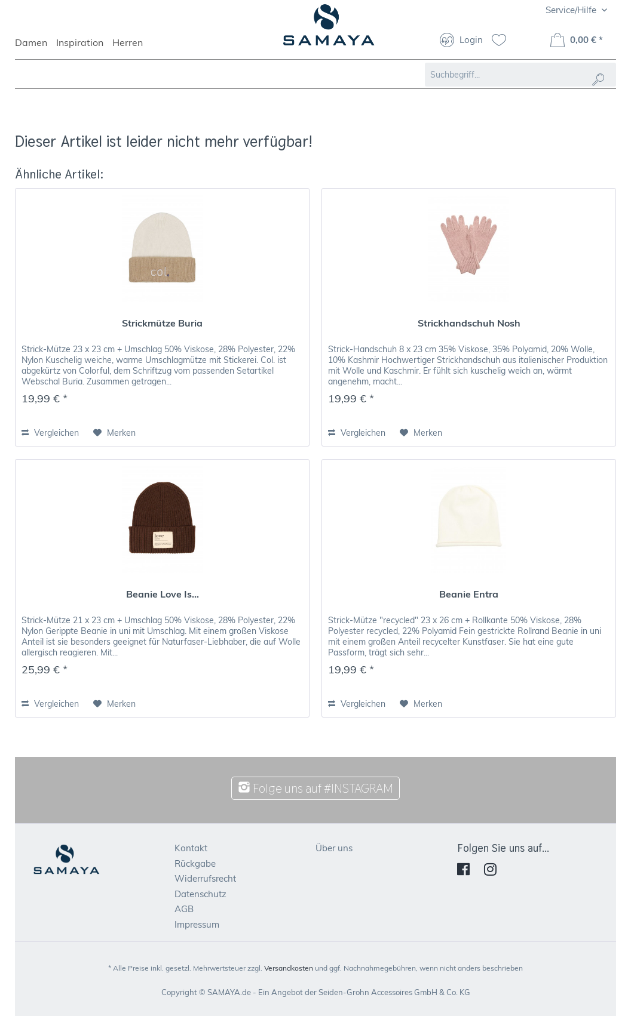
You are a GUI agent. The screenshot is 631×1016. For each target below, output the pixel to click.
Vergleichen (50, 432)
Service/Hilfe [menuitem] (572, 10)
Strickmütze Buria (162, 323)
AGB (184, 909)
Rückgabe (195, 863)
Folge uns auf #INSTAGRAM (315, 788)
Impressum (196, 924)
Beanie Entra (468, 594)
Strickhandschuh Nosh (469, 323)
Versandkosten (288, 967)
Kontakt (190, 848)
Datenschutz (200, 894)
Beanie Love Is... (162, 594)
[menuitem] (35, 47)
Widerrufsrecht (205, 878)
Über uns (334, 848)
